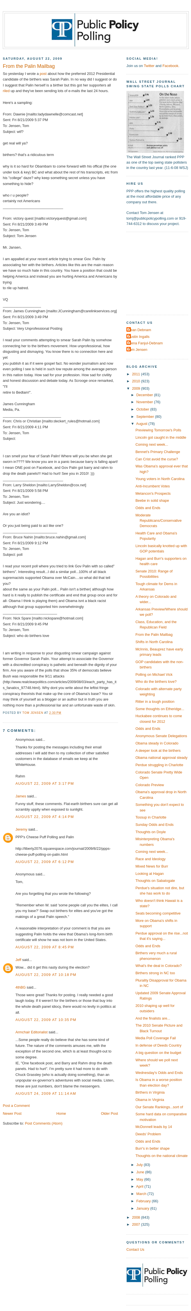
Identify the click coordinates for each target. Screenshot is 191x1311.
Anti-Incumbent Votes (152, 486)
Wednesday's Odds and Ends (159, 1073)
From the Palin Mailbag (153, 634)
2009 (136, 388)
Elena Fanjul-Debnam (145, 343)
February (144, 1201)
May (140, 1179)
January (143, 1208)
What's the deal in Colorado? (158, 966)
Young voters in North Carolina (160, 479)
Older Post (109, 1113)
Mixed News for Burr (151, 866)
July (140, 1165)
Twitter (149, 66)
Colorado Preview (149, 785)
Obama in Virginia (149, 1100)
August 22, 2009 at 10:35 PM (45, 1020)
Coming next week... (151, 444)
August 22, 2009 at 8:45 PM (44, 947)
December (145, 395)
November (145, 402)
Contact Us (135, 1249)
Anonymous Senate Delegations (161, 736)
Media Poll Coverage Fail (155, 1038)
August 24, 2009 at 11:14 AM (45, 1093)
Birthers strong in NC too (155, 973)
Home (61, 1113)
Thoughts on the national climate (161, 1156)
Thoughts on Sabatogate (155, 881)
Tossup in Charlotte (150, 817)
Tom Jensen (137, 349)
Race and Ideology (150, 859)
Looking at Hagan (149, 873)
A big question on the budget (158, 1053)
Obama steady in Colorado (156, 743)
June (140, 1172)
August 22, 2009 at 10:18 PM (45, 975)
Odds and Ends (147, 508)
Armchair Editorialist (31, 1032)
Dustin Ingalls (138, 337)
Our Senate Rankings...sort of (159, 1107)
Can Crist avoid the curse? (156, 459)
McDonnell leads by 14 (153, 1127)
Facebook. (170, 66)
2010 (136, 381)
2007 (136, 1224)
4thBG (20, 987)
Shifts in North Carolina (153, 642)
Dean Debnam (139, 330)
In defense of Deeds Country (158, 1045)
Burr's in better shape (152, 1148)
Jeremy (21, 829)
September (145, 416)
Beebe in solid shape (152, 500)
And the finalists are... (152, 1018)
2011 (136, 374)
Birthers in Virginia (150, 1092)
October (143, 409)
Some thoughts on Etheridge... (159, 709)
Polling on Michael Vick (153, 674)
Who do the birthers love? (156, 681)
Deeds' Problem (148, 1134)
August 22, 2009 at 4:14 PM (44, 817)
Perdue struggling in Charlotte (159, 765)
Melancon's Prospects (152, 493)
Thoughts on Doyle (150, 832)
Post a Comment (16, 1105)
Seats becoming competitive (158, 913)
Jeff (18, 960)
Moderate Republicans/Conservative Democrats (158, 520)
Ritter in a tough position (154, 701)
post (43, 74)
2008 (136, 1217)
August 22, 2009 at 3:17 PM (44, 783)
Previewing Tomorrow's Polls (158, 430)
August (142, 424)
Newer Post (12, 1113)
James (20, 796)
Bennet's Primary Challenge (157, 452)
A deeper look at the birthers (158, 750)
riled (6, 91)
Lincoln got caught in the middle (160, 437)
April (140, 1186)
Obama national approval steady (161, 757)
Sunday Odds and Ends (154, 824)
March (141, 1194)
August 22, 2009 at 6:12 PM (44, 862)
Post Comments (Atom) (44, 1123)
